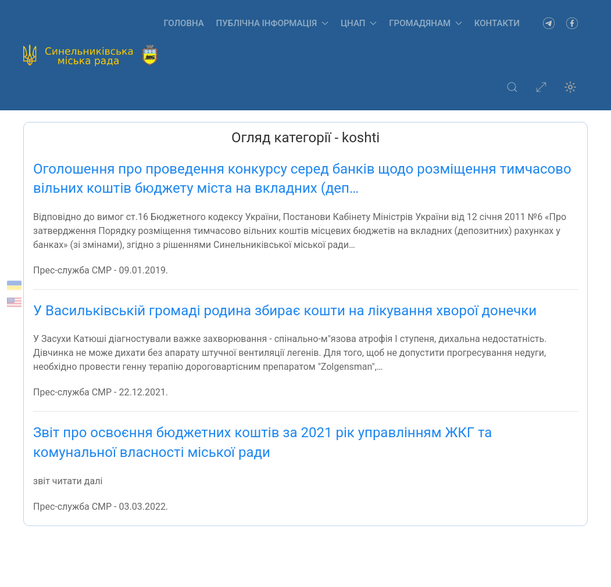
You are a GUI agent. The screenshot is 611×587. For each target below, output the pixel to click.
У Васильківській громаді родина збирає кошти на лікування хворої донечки (285, 310)
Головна (184, 23)
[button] (512, 87)
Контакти (497, 23)
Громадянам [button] (425, 23)
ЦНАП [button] (359, 23)
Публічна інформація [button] (272, 23)
